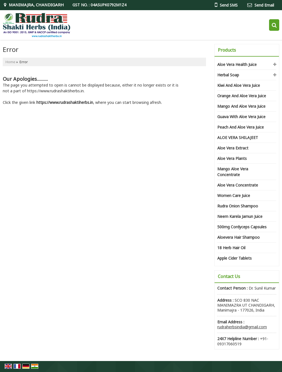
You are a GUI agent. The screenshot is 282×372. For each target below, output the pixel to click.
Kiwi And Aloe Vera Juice (238, 85)
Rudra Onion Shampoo (237, 206)
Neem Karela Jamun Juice (239, 216)
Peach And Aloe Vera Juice (240, 127)
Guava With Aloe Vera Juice (241, 116)
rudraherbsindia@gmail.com (242, 326)
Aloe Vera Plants (232, 158)
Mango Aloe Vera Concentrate (232, 171)
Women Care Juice (233, 195)
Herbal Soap (228, 74)
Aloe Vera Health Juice (237, 64)
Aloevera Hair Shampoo (238, 237)
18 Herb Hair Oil (231, 247)
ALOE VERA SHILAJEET (237, 137)
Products (227, 50)
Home (10, 62)
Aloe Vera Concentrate (237, 185)
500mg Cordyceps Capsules (242, 226)
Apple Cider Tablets (234, 258)
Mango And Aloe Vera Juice (241, 106)
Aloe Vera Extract (232, 148)
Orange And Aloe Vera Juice (241, 95)
